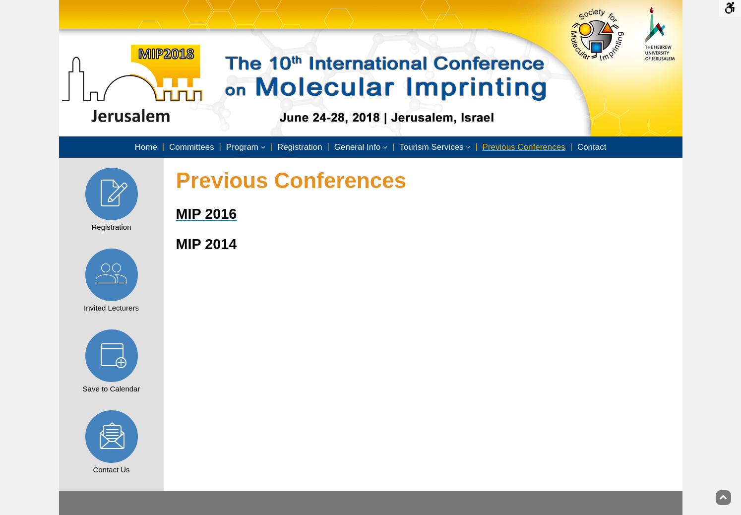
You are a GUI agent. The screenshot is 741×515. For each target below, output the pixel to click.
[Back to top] (723, 497)
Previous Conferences (523, 147)
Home (146, 147)
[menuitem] (146, 147)
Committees (191, 147)
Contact (592, 147)
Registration (299, 147)
